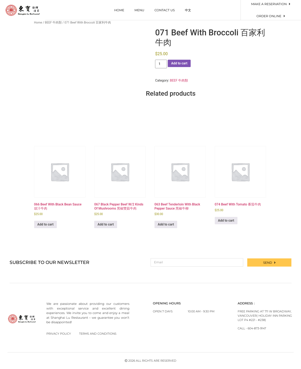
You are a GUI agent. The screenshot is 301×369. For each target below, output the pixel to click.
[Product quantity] (161, 64)
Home (119, 10)
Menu (139, 10)
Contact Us (164, 10)
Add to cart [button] (45, 224)
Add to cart (179, 63)
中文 (188, 10)
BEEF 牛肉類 (53, 22)
